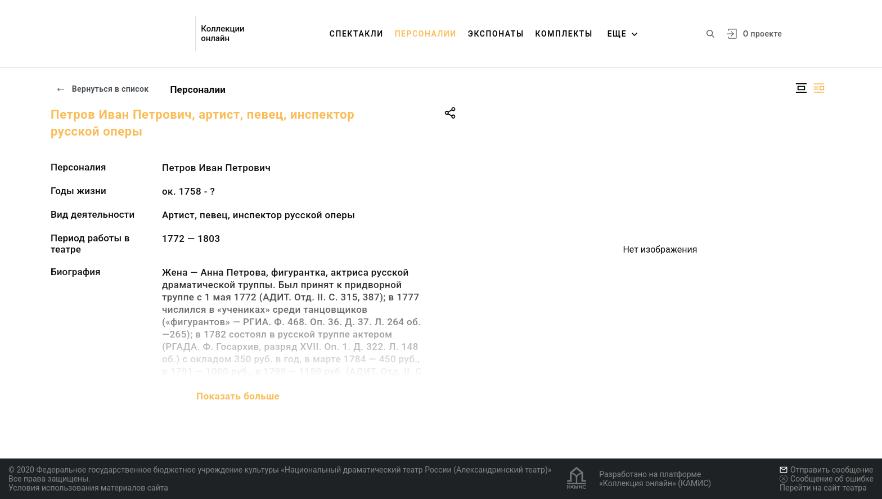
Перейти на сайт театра (823, 487)
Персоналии (426, 33)
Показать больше (238, 396)
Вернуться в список (102, 88)
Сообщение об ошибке (827, 478)
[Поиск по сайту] (710, 33)
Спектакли (357, 33)
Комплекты (564, 33)
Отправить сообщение (826, 469)
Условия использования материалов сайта (88, 487)
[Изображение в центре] (801, 88)
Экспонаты (496, 33)
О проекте (762, 33)
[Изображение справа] (819, 88)
